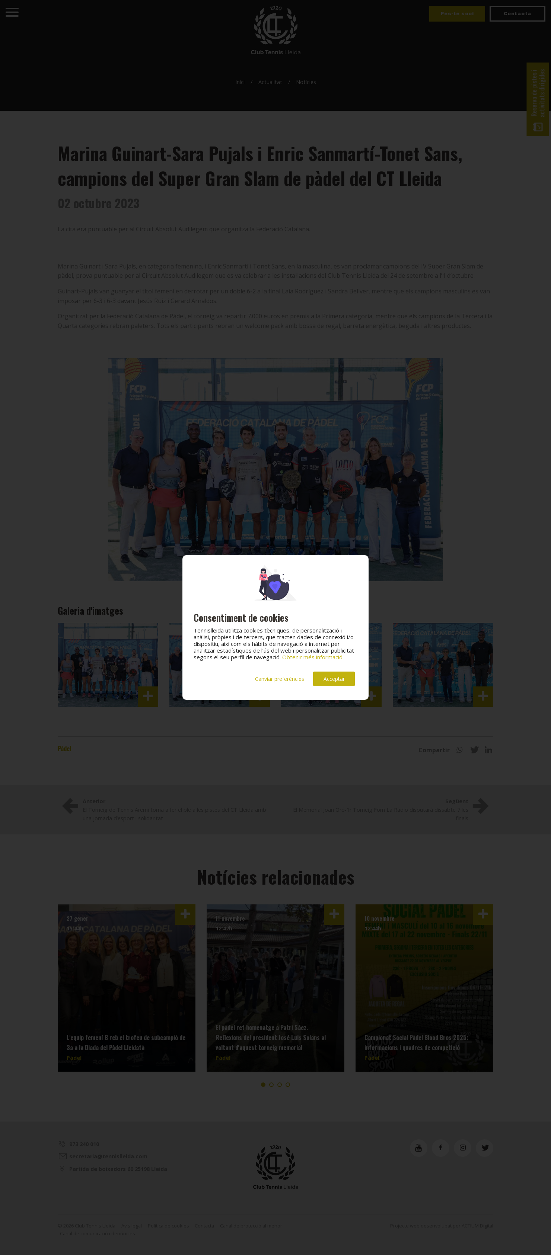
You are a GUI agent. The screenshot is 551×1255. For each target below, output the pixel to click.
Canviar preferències (279, 678)
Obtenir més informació (312, 657)
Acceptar (334, 678)
